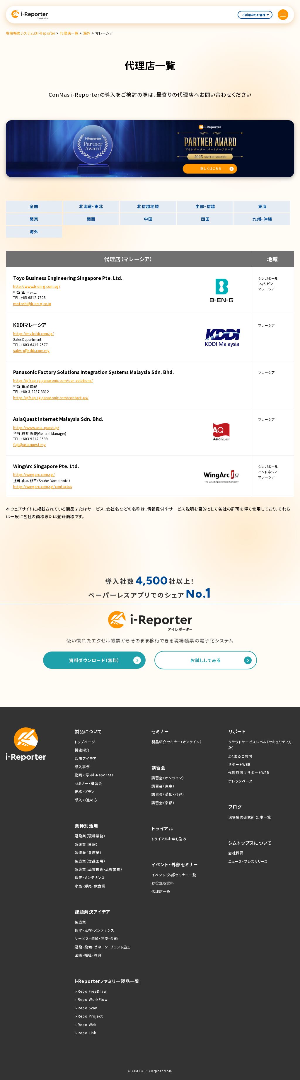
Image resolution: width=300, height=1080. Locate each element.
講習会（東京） (162, 785)
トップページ (85, 741)
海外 (34, 231)
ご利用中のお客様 (255, 15)
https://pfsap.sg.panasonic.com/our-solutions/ (53, 380)
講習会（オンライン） (167, 777)
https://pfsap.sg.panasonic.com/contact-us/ (50, 397)
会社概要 (235, 852)
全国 (34, 206)
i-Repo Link (85, 1032)
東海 (262, 206)
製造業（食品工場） (90, 860)
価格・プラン (84, 791)
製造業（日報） (86, 844)
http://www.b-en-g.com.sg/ (36, 286)
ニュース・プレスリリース (248, 861)
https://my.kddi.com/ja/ (33, 333)
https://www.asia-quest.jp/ (36, 427)
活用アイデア (85, 758)
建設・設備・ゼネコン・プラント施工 (103, 946)
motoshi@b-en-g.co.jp (32, 303)
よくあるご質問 (240, 756)
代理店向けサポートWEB (249, 772)
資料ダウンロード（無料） (94, 660)
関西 (91, 219)
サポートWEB (239, 764)
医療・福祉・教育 (88, 955)
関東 (34, 219)
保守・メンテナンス (90, 877)
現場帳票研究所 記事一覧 (249, 816)
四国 (205, 219)
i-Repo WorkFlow (91, 999)
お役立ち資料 (162, 882)
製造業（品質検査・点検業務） (98, 869)
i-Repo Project (89, 1015)
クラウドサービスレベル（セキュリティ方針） (260, 744)
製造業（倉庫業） (88, 852)
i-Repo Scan (86, 1007)
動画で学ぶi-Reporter (94, 774)
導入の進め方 (86, 799)
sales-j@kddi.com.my (31, 350)
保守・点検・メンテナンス (94, 930)
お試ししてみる (205, 660)
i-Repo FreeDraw (91, 991)
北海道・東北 (91, 206)
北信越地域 (148, 206)
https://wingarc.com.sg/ (34, 474)
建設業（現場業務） (90, 835)
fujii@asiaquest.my (29, 444)
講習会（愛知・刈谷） (167, 794)
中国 (148, 219)
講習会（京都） (162, 802)
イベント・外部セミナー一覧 (173, 874)
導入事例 (82, 766)
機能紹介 (82, 749)
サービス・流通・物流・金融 (96, 938)
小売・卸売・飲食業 (90, 885)
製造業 (80, 921)
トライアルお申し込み (168, 838)
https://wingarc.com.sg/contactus (42, 486)
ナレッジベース (240, 780)
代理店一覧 (161, 891)
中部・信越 (205, 206)
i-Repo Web (86, 1024)
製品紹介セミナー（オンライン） (176, 741)
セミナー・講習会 (88, 783)
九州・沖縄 (262, 219)
